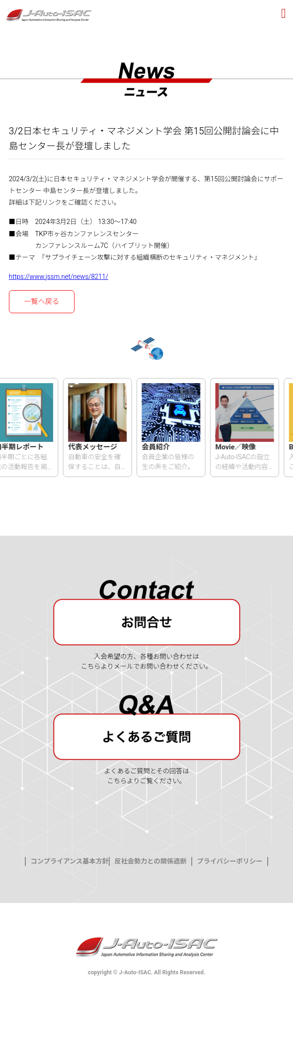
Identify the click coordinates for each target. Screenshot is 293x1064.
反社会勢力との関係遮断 (150, 861)
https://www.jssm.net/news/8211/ (58, 277)
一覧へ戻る (41, 301)
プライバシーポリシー (230, 861)
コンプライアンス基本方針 (69, 861)
